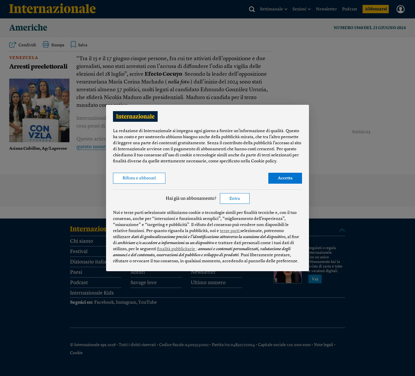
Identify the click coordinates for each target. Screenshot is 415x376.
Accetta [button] (285, 178)
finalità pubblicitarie (176, 249)
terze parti (230, 231)
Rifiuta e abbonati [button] (139, 178)
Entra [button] (234, 199)
